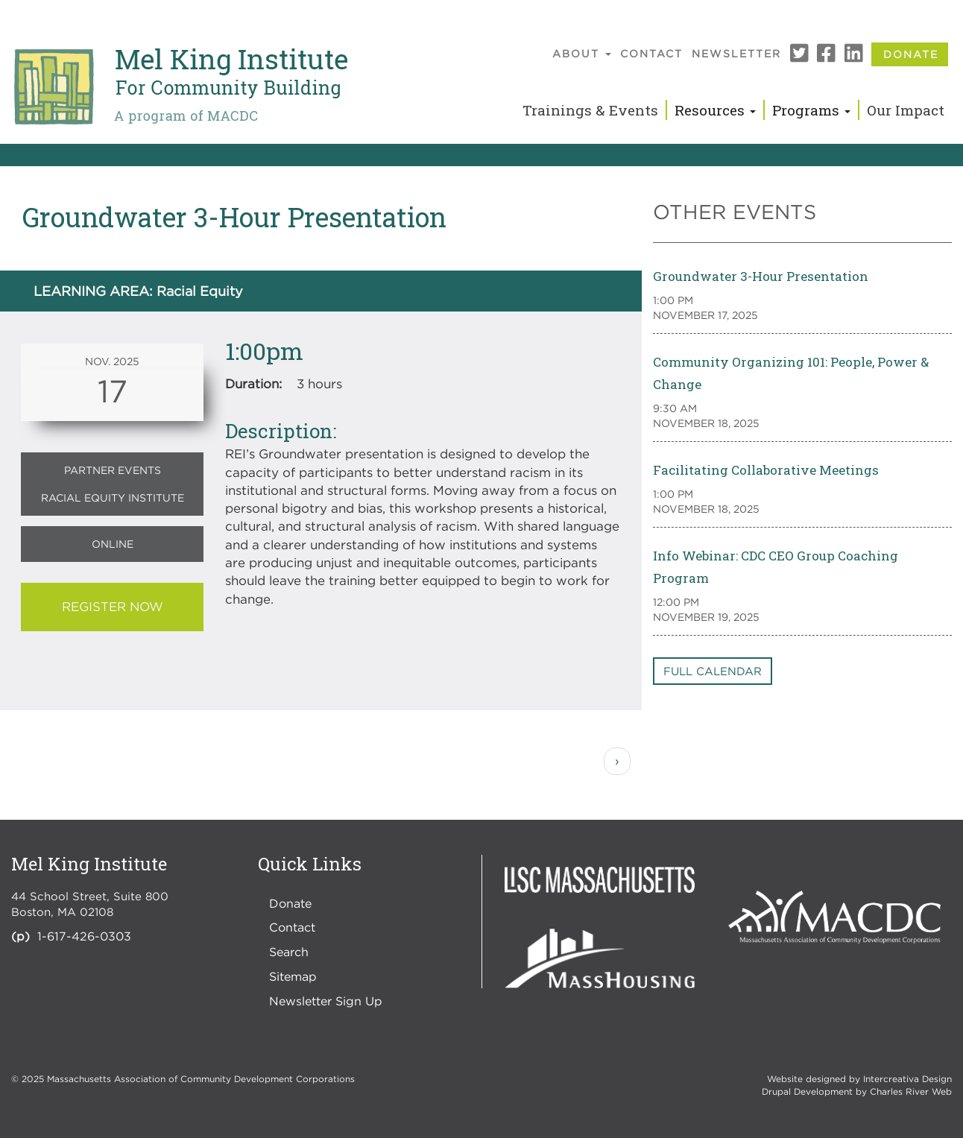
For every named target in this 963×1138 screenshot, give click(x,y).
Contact (651, 53)
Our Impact (905, 110)
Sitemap (293, 976)
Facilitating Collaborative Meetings (766, 469)
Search (289, 951)
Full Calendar (712, 671)
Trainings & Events (590, 110)
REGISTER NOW (112, 606)
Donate (910, 54)
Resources (715, 110)
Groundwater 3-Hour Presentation (760, 276)
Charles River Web (911, 1091)
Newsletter (736, 53)
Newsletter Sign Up (325, 1001)
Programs (811, 110)
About (581, 53)
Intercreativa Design (907, 1079)
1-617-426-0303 (84, 936)
